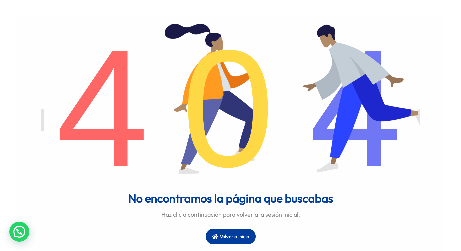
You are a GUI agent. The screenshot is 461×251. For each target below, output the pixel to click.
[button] (19, 232)
